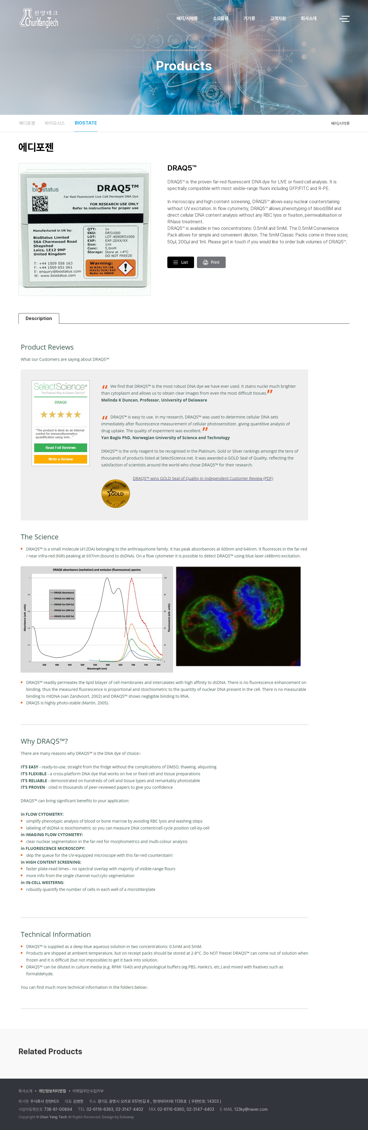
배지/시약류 (187, 18)
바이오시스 (55, 123)
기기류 (249, 18)
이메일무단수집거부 (87, 1091)
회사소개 (309, 18)
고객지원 (278, 18)
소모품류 (221, 18)
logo (54, 18)
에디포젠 (27, 123)
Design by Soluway (118, 1117)
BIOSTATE (86, 123)
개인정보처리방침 (52, 1091)
